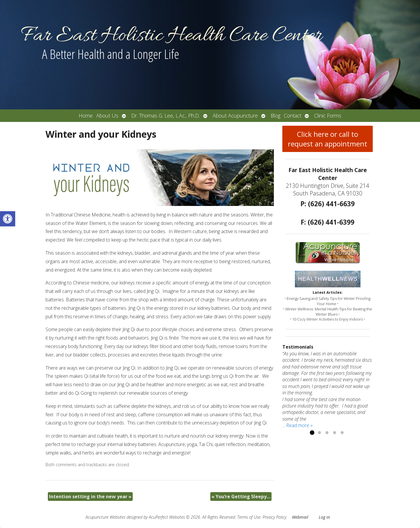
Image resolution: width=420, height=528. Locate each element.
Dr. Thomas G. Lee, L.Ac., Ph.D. (165, 115)
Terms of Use (248, 517)
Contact (292, 115)
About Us (107, 115)
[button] (7, 218)
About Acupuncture (235, 115)
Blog (275, 115)
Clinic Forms (327, 115)
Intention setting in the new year (90, 496)
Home (86, 115)
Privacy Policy (274, 517)
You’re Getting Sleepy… (240, 496)
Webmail (300, 517)
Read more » (299, 425)
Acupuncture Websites (105, 517)
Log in (324, 517)
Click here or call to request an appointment (327, 138)
